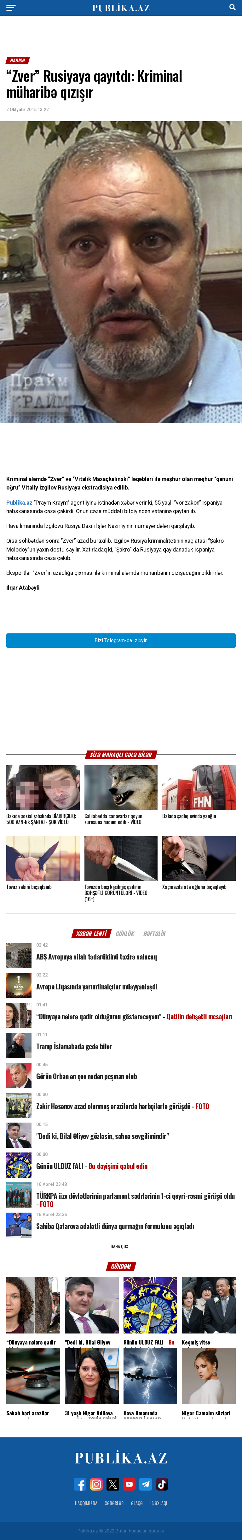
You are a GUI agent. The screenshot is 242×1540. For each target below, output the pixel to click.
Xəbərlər (114, 1502)
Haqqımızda (86, 1502)
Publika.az (19, 503)
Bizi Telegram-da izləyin (121, 640)
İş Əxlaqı (158, 1502)
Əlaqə (137, 1502)
